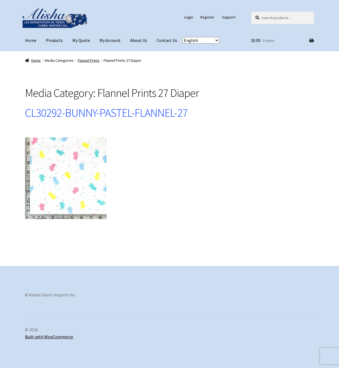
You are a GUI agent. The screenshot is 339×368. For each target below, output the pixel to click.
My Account (110, 40)
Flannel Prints (88, 60)
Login (188, 17)
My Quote (81, 40)
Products (54, 40)
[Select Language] (200, 40)
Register (207, 17)
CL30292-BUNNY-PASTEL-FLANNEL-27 (106, 113)
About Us (138, 40)
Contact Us (167, 40)
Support (228, 17)
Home (30, 40)
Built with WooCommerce (49, 336)
